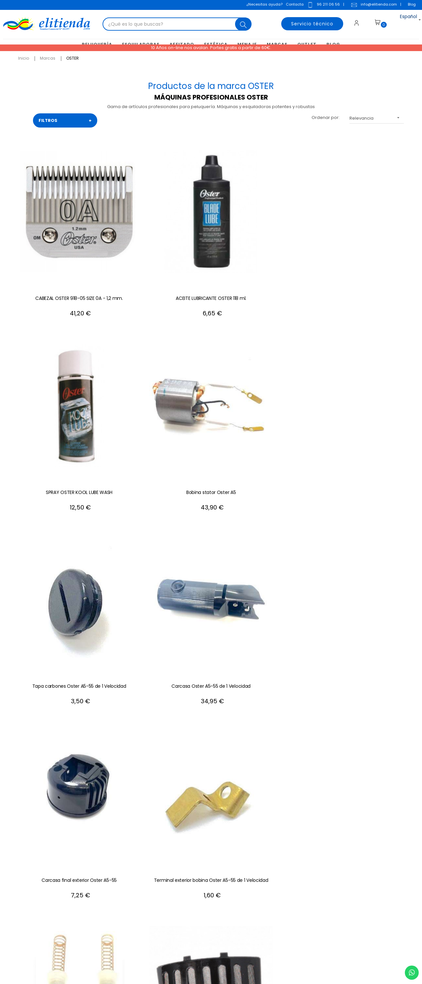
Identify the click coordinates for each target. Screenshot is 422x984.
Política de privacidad (176, 869)
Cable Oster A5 (53, 481)
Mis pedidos (244, 859)
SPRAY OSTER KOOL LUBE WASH (211, 229)
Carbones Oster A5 (290, 355)
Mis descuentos (248, 869)
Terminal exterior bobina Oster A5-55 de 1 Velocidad (211, 358)
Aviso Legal (165, 840)
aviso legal (325, 869)
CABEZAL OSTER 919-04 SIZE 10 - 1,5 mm (52, 610)
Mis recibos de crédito (255, 879)
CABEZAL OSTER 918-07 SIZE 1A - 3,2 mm (211, 610)
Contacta (293, 4)
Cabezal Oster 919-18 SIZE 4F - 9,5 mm (290, 484)
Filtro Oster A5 (369, 355)
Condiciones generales (178, 850)
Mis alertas (243, 889)
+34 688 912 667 (97, 919)
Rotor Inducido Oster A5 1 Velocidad (132, 484)
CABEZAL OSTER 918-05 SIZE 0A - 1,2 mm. (53, 232)
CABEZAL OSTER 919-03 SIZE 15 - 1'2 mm (132, 610)
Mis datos (242, 840)
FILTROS (65, 119)
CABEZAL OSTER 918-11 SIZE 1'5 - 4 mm (369, 484)
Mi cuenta (242, 830)
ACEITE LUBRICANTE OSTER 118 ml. (132, 232)
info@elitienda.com (372, 5)
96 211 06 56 (321, 5)
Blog (410, 4)
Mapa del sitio (168, 879)
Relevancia (376, 116)
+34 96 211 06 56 (377, 757)
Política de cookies (173, 859)
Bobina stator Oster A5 (290, 229)
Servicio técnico (307, 21)
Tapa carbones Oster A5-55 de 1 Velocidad (369, 232)
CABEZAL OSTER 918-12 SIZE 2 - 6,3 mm (289, 610)
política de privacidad (368, 859)
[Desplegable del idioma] (401, 21)
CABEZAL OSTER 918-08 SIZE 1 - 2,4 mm (211, 484)
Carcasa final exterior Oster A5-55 (132, 358)
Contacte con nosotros (177, 830)
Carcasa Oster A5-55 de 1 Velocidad (53, 358)
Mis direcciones (248, 850)
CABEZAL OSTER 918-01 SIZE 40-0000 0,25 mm (369, 610)
